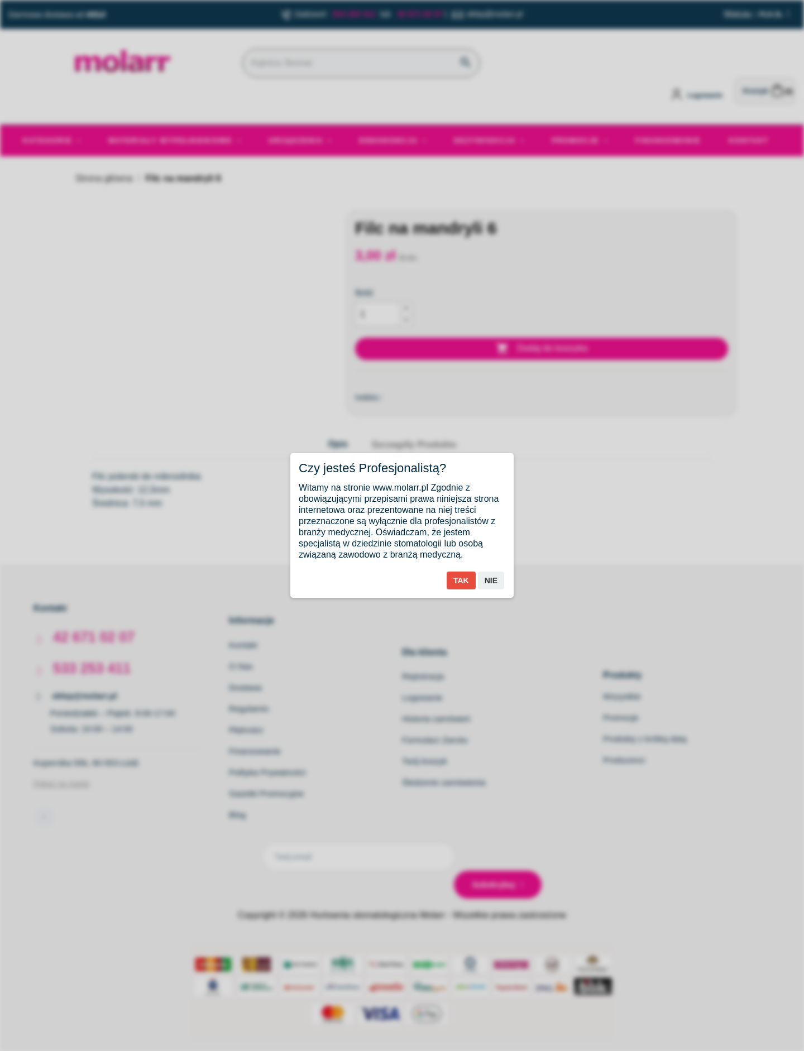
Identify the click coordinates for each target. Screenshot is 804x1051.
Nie (491, 580)
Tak (461, 580)
